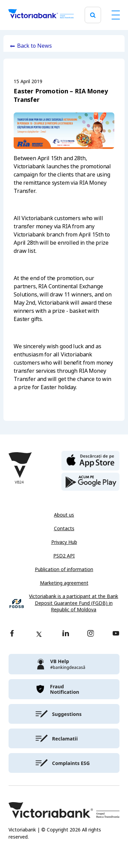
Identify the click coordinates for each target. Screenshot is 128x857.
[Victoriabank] (41, 14)
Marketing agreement (64, 583)
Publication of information (64, 569)
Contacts (64, 528)
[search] (93, 15)
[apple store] (90, 460)
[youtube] (115, 634)
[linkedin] (65, 634)
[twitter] (39, 634)
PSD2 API (64, 555)
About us (64, 514)
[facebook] (12, 634)
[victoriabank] (64, 664)
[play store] (90, 482)
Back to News (34, 46)
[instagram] (90, 634)
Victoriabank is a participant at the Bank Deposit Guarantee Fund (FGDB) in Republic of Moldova (73, 603)
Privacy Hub (64, 542)
